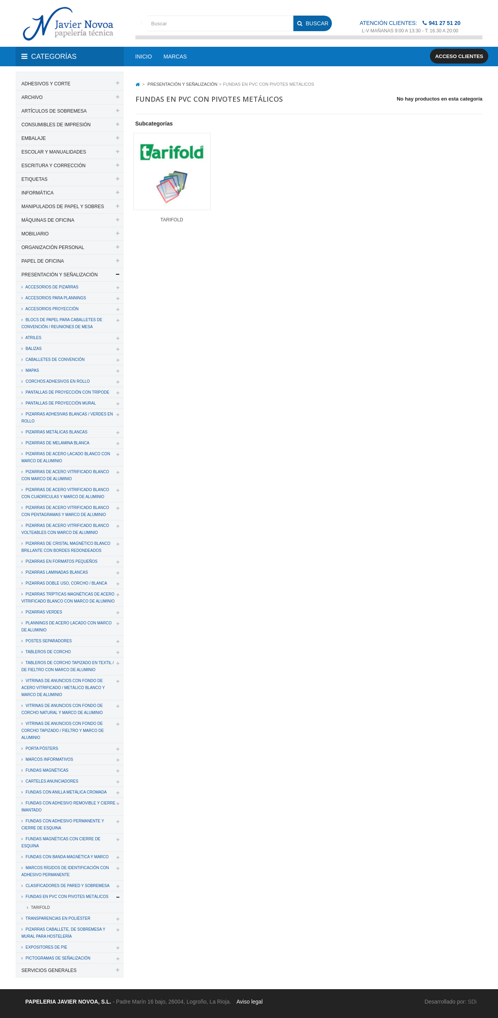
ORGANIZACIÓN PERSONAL (52, 247)
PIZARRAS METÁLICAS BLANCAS (56, 432)
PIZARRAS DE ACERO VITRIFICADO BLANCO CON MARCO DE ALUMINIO (65, 475)
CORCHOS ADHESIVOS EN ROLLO (57, 381)
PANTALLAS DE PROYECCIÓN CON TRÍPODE (67, 392)
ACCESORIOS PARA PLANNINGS (55, 298)
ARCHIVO (32, 97)
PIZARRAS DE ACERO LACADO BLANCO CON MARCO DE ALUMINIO (65, 457)
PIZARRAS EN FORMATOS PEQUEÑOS (61, 561)
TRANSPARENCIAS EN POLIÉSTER (57, 918)
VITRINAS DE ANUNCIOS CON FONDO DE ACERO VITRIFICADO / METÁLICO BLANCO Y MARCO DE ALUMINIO (63, 688)
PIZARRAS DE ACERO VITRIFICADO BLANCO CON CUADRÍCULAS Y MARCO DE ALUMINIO (65, 493)
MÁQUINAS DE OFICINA (47, 220)
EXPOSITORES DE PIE (46, 947)
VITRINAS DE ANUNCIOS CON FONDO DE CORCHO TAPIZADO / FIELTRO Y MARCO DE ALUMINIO (62, 730)
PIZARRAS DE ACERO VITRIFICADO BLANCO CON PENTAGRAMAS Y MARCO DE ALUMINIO (65, 511)
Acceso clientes (459, 56)
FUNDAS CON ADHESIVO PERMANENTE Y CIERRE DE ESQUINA (62, 824)
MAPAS (32, 370)
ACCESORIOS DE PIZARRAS (51, 287)
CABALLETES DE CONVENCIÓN (54, 359)
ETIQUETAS (34, 179)
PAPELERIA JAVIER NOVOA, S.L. (68, 1002)
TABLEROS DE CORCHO (48, 652)
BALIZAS (33, 348)
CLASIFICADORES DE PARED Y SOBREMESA (67, 886)
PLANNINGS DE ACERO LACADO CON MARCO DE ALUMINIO (66, 626)
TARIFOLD (40, 907)
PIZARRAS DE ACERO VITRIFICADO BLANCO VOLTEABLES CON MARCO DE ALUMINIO (65, 529)
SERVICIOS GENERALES (49, 970)
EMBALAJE (33, 138)
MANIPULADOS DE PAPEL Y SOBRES (62, 206)
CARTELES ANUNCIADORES (51, 781)
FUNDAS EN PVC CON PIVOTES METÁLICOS (67, 896)
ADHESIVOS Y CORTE (45, 84)
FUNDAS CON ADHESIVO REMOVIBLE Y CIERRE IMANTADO (68, 806)
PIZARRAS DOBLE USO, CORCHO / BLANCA (66, 583)
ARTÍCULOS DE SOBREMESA (54, 111)
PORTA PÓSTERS (41, 748)
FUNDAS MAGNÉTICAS (46, 770)
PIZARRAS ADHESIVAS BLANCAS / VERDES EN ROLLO (67, 417)
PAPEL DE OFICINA (42, 261)
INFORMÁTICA (37, 193)
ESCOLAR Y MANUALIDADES (53, 152)
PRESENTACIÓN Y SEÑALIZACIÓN (59, 274)
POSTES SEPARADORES (48, 641)
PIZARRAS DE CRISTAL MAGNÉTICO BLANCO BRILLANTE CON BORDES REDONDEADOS (65, 547)
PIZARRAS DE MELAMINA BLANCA (57, 443)
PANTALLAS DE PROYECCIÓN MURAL (60, 403)
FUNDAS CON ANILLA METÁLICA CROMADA (66, 792)
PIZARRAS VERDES (43, 612)
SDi (472, 1002)
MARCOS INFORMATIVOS (49, 759)
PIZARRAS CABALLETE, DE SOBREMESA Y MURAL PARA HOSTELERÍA (63, 932)
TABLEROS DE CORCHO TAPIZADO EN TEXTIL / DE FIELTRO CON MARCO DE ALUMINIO (67, 666)
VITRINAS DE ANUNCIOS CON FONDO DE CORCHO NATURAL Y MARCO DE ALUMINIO (62, 709)
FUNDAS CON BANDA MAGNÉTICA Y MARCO (67, 857)
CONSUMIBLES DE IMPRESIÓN (56, 124)
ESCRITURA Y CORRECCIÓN (53, 165)
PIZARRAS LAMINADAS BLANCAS (56, 572)
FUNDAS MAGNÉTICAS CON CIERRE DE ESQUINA (60, 842)
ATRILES (33, 338)
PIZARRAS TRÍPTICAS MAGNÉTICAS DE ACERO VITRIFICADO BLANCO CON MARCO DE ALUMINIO (67, 597)
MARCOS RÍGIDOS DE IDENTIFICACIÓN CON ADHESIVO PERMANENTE (65, 871)
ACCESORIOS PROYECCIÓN (52, 309)
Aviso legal (250, 1002)
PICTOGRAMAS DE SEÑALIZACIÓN (57, 958)
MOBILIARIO (35, 234)
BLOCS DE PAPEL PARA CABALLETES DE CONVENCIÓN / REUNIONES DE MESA (61, 323)
